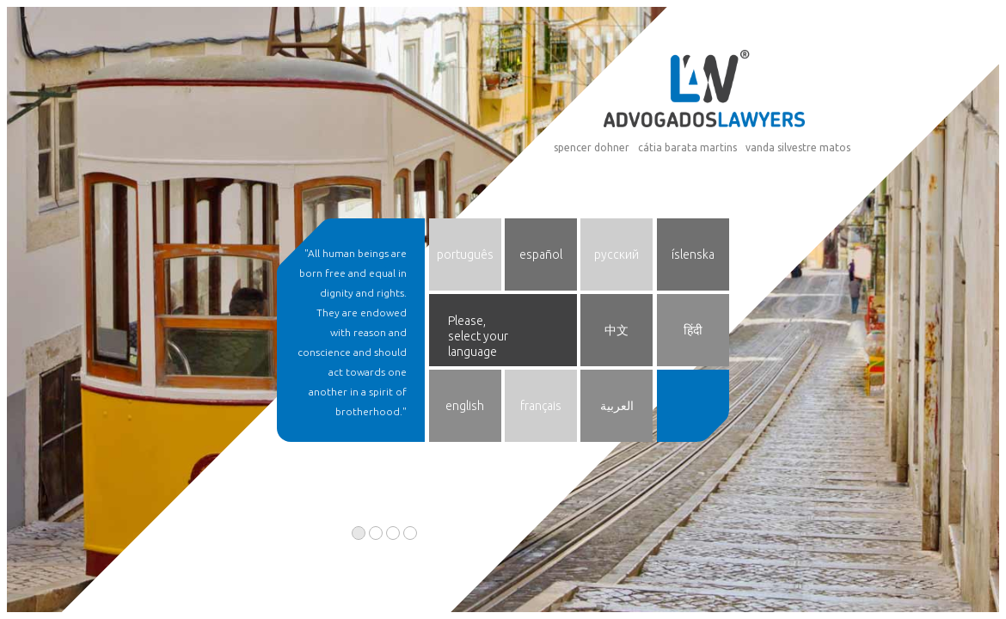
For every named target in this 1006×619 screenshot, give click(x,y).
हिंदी (693, 330)
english (464, 406)
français (540, 406)
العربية (617, 406)
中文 (616, 330)
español (540, 254)
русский (616, 254)
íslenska (693, 254)
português (465, 254)
